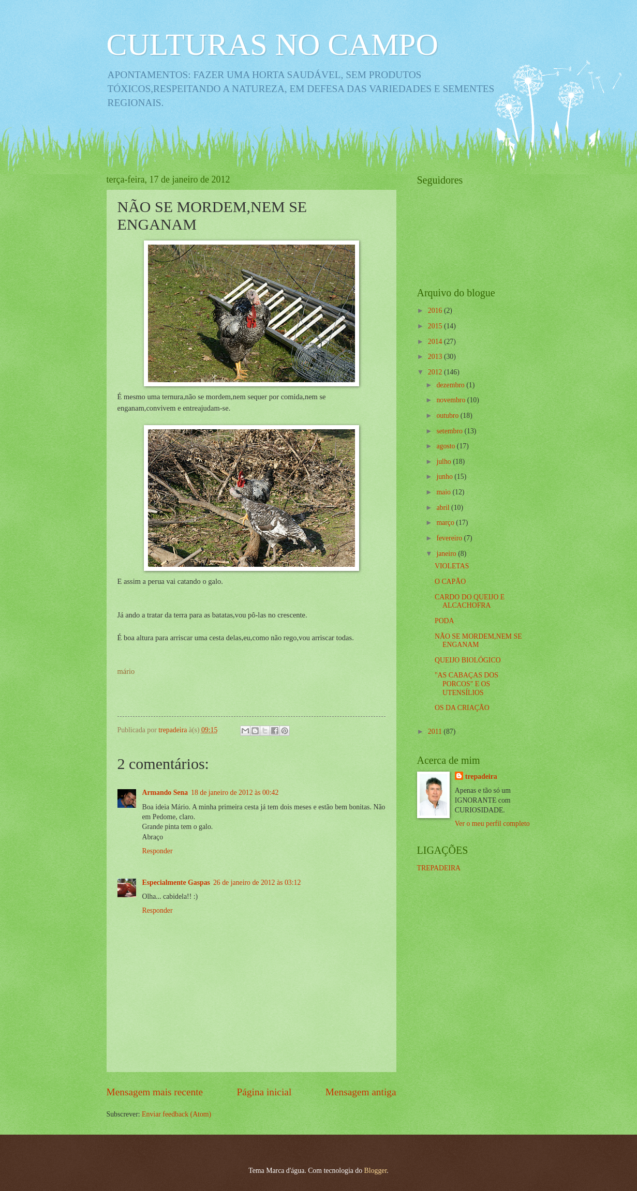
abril (443, 507)
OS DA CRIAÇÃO (462, 708)
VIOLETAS (452, 566)
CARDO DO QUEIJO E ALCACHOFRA (470, 601)
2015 (436, 326)
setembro (450, 431)
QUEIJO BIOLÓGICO (468, 660)
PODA (444, 621)
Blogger (375, 1170)
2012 (436, 372)
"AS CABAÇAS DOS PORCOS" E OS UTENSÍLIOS (466, 683)
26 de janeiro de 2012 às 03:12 (257, 882)
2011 (436, 731)
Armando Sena (165, 792)
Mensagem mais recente (155, 1092)
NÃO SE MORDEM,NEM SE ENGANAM (478, 640)
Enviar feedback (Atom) (176, 1114)
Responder (157, 851)
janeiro (447, 553)
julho (444, 461)
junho (445, 476)
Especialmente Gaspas (176, 882)
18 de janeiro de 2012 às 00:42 (234, 792)
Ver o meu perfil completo (492, 823)
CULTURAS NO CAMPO (272, 44)
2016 (436, 310)
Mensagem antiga (360, 1092)
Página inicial (264, 1092)
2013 (436, 356)
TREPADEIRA (439, 868)
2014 (436, 341)
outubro (448, 415)
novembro (451, 400)
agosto (446, 446)
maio (444, 492)
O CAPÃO (450, 581)
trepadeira (481, 776)
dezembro (451, 385)
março (446, 522)
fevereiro (450, 538)
